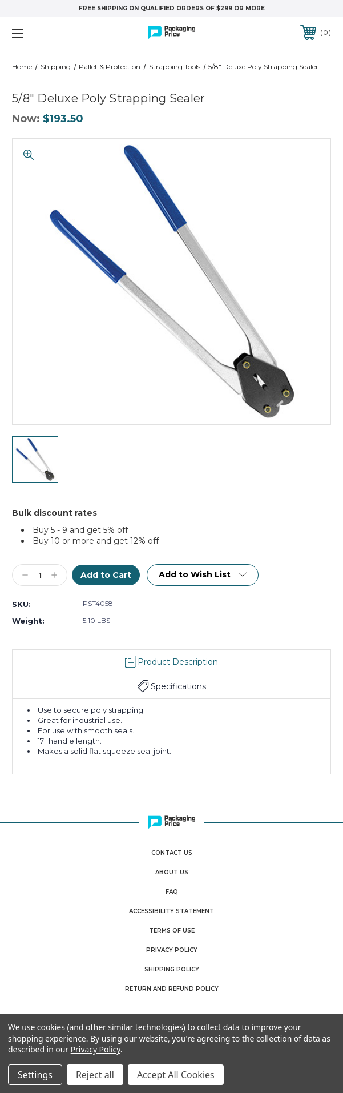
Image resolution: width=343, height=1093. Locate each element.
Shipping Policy (171, 969)
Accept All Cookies (176, 1074)
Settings (35, 1074)
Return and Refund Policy (172, 988)
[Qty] (40, 575)
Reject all (95, 1074)
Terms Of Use (172, 930)
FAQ (172, 891)
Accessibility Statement (171, 911)
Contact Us (171, 853)
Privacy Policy (171, 950)
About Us (171, 872)
